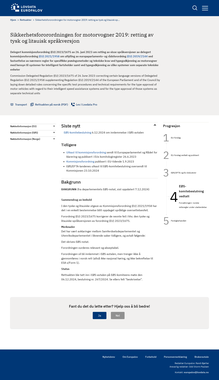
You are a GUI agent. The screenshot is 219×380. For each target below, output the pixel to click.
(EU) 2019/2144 (137, 56)
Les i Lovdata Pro (86, 104)
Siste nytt (70, 126)
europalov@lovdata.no (196, 372)
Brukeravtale (202, 356)
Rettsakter (25, 19)
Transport (21, 104)
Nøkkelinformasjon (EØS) (24, 132)
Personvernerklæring (175, 356)
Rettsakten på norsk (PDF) (51, 104)
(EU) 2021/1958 (49, 56)
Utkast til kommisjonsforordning (86, 152)
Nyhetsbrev (108, 356)
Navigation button (205, 8)
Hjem (13, 19)
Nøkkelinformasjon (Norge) (25, 139)
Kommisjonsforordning (80, 161)
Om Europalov (130, 356)
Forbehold (150, 356)
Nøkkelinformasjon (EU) (23, 126)
